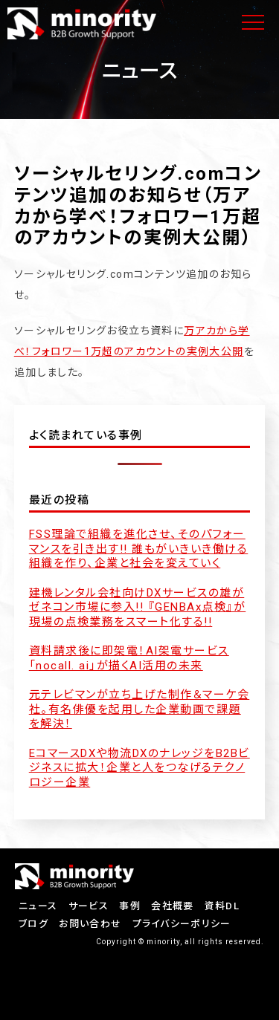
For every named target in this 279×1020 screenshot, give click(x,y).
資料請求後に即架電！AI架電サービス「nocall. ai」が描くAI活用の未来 (129, 658)
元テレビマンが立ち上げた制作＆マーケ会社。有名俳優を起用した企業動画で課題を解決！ (139, 709)
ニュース (38, 906)
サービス (88, 906)
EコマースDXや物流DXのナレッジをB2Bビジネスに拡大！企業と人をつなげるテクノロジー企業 (139, 768)
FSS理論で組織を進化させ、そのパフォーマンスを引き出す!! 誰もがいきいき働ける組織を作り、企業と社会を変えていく (138, 548)
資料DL (222, 906)
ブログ (33, 923)
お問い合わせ (90, 923)
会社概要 (172, 906)
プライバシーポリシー (181, 923)
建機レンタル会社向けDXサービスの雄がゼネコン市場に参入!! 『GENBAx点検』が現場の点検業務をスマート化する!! (137, 607)
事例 (130, 906)
